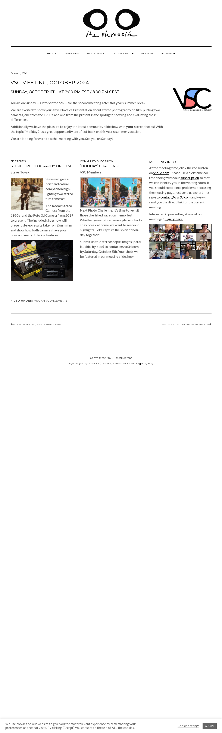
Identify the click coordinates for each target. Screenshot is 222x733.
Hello (51, 53)
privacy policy (146, 363)
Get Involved (123, 53)
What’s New (71, 53)
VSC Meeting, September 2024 (39, 324)
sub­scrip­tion (190, 178)
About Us (147, 53)
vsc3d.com (161, 173)
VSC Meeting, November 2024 (183, 324)
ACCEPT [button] (209, 725)
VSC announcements (51, 300)
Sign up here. (174, 219)
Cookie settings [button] (188, 726)
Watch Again (96, 53)
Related (167, 53)
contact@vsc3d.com (175, 197)
